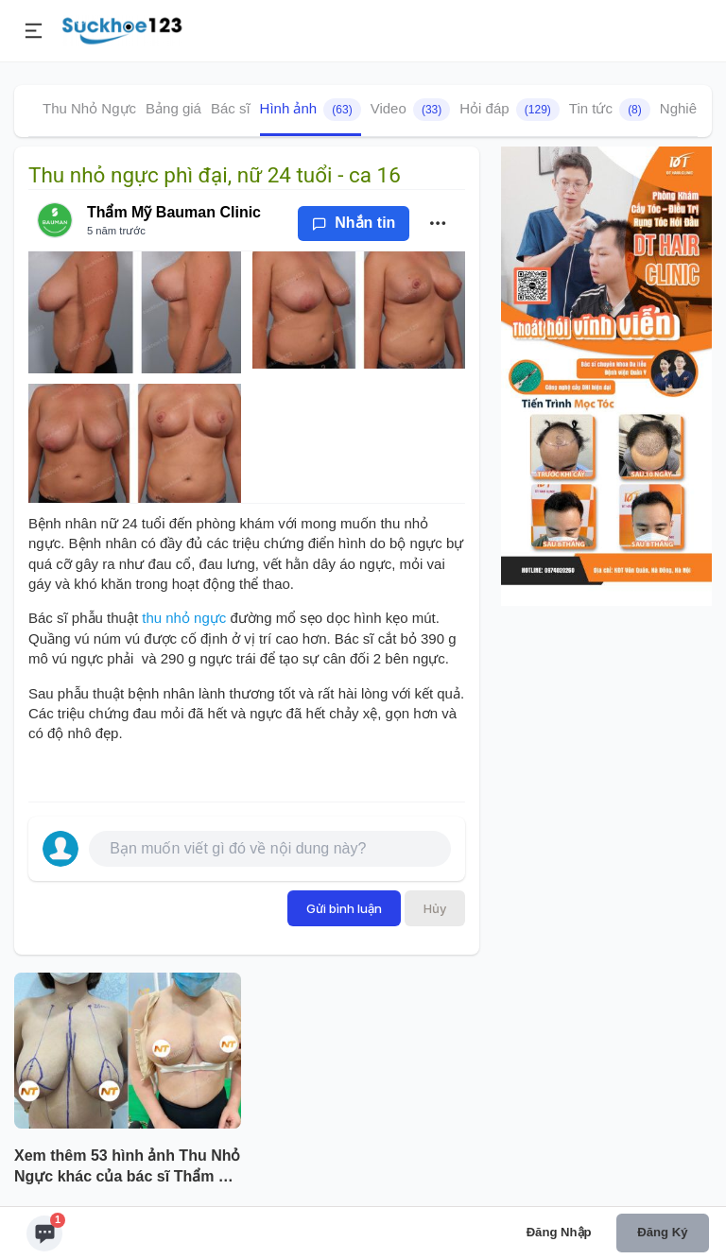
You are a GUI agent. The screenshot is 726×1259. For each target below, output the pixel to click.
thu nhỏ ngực (184, 618)
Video (411, 109)
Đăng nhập (559, 1232)
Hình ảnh (310, 109)
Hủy (435, 908)
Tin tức (609, 109)
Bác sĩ (231, 108)
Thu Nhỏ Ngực (89, 108)
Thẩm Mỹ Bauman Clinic (174, 212)
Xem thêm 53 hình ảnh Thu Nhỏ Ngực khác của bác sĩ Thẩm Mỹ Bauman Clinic (127, 1168)
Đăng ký (662, 1232)
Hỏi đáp (509, 109)
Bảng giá (173, 108)
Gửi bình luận (344, 908)
